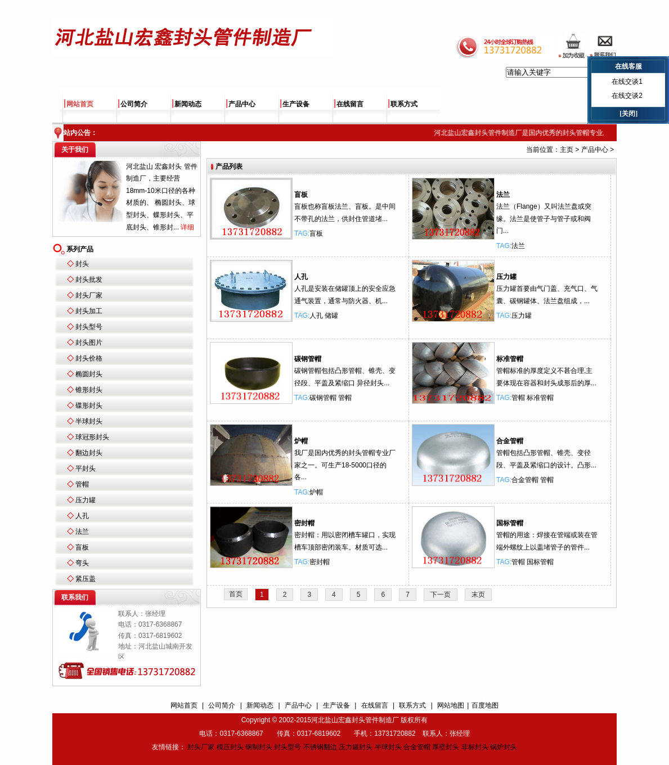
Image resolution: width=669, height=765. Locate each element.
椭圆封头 (88, 374)
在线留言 (349, 104)
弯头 (82, 563)
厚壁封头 (445, 747)
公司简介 (133, 104)
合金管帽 (509, 441)
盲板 (82, 547)
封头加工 (88, 311)
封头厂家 (88, 295)
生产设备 (295, 104)
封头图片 (88, 342)
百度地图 (485, 705)
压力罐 (85, 500)
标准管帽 (509, 359)
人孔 (82, 516)
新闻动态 (187, 104)
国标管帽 (509, 523)
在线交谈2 (627, 96)
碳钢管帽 (307, 359)
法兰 (82, 532)
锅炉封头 (503, 747)
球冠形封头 (92, 437)
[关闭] (628, 114)
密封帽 (304, 523)
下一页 (440, 594)
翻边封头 (88, 453)
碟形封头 (88, 406)
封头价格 (88, 358)
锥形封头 (88, 390)
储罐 (331, 316)
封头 (82, 264)
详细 (187, 227)
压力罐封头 (355, 747)
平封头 (85, 468)
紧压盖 (85, 579)
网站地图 (450, 705)
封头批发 (88, 280)
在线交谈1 (627, 82)
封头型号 (88, 327)
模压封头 (230, 747)
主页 (566, 150)
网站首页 (79, 104)
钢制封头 (258, 747)
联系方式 (403, 104)
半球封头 (88, 421)
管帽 (82, 484)
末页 (478, 594)
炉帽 (301, 441)
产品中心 (241, 104)
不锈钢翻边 (320, 747)
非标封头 (474, 747)
